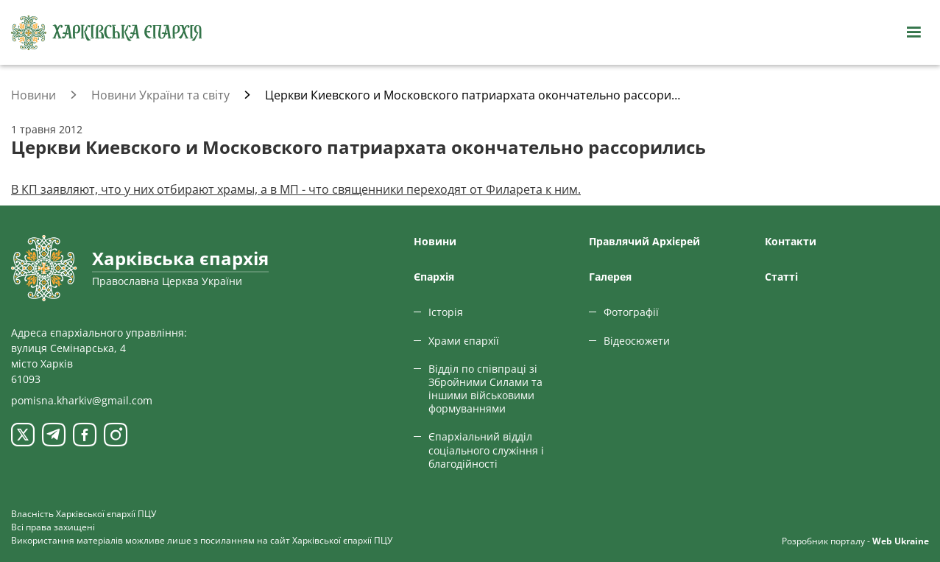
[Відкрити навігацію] (913, 32)
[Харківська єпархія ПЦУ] (106, 33)
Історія (445, 312)
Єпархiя (434, 277)
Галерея (610, 277)
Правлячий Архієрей (644, 241)
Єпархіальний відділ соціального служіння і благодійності (486, 449)
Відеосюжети (637, 341)
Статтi (781, 277)
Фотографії (631, 312)
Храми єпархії (463, 341)
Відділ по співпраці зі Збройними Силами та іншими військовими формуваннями (485, 389)
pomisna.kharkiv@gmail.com (81, 400)
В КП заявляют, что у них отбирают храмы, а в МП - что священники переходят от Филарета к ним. (296, 189)
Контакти (790, 241)
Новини (435, 241)
